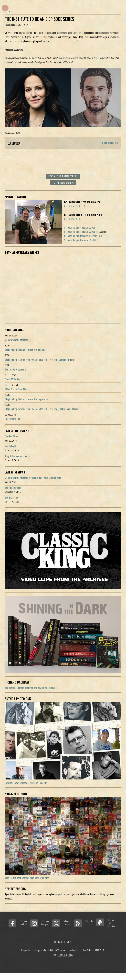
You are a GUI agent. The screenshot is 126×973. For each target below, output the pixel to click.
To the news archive (63, 182)
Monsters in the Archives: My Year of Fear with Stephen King (33, 477)
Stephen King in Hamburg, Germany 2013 (83, 236)
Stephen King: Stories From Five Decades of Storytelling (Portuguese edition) (41, 409)
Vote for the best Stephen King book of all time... (28, 878)
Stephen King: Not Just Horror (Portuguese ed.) (27, 399)
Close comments (110, 142)
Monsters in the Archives (16, 340)
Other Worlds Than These (17, 389)
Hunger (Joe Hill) (12, 419)
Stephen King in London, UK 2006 (79, 227)
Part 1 (67, 206)
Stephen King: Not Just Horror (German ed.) (25, 349)
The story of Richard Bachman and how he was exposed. (31, 687)
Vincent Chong (65, 954)
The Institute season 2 (15, 369)
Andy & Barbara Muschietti (17, 456)
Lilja (58, 942)
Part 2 (74, 206)
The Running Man (13, 487)
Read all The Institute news (63, 176)
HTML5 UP (99, 950)
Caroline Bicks (11, 436)
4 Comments (14, 142)
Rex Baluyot (10, 446)
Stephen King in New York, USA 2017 (81, 240)
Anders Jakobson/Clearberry (54, 950)
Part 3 (82, 206)
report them (62, 894)
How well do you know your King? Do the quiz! (26, 783)
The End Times (11, 497)
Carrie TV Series (12, 379)
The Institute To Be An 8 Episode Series (39, 19)
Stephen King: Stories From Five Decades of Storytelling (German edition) (39, 359)
